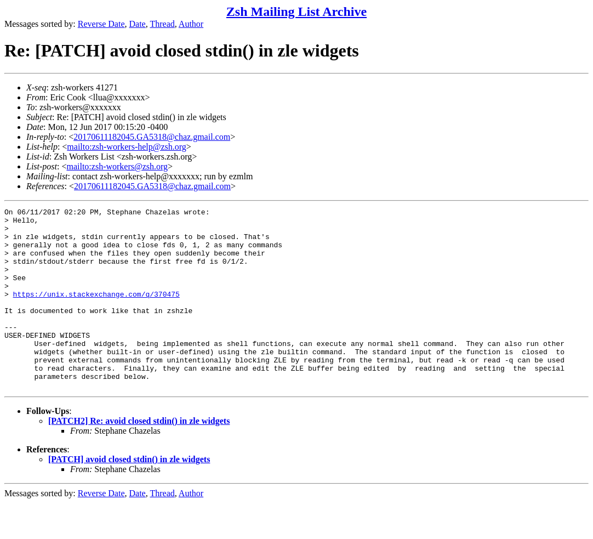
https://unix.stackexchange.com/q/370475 (96, 312)
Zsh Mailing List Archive (296, 11)
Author (191, 24)
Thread (162, 24)
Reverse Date (101, 24)
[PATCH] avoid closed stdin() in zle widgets (129, 495)
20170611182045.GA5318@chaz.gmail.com (151, 136)
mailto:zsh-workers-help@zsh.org (126, 146)
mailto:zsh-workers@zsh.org (117, 166)
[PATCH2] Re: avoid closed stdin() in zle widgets (139, 457)
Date (137, 24)
